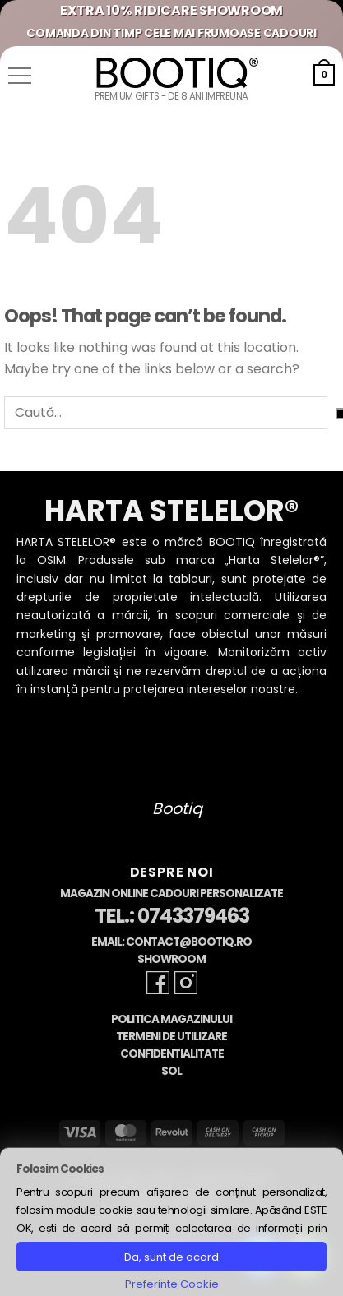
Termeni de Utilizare (171, 1036)
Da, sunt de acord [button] (171, 1257)
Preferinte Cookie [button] (172, 1284)
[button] (19, 75)
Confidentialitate (172, 1054)
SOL (171, 1071)
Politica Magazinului (171, 1019)
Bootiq (177, 809)
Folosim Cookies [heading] (60, 1169)
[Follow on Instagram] (185, 982)
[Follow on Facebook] (157, 982)
